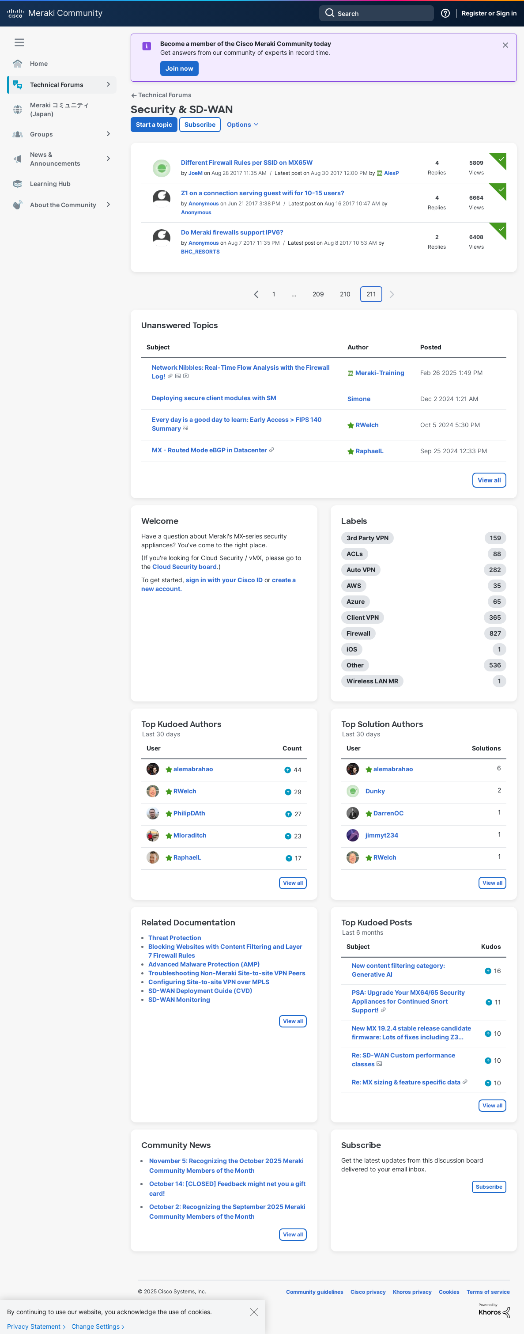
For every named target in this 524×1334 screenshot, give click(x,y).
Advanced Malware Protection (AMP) (204, 964)
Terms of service (488, 1292)
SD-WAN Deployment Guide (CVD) (200, 990)
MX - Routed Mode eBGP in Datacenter (210, 450)
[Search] (376, 13)
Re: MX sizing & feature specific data (407, 1082)
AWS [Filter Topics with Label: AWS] (354, 585)
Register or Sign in (489, 13)
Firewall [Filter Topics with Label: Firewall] (358, 633)
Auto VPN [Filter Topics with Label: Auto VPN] (361, 569)
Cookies (449, 1292)
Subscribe (200, 124)
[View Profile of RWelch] (367, 424)
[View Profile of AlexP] (391, 173)
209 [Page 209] (318, 294)
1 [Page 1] (273, 294)
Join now (179, 68)
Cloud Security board (184, 566)
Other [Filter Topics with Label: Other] (355, 665)
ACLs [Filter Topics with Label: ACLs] (355, 553)
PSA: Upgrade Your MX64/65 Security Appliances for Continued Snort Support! (408, 1001)
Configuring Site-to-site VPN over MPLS (208, 981)
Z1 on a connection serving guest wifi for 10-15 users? (262, 193)
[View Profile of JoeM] (195, 173)
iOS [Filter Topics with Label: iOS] (352, 649)
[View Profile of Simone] (358, 398)
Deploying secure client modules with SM (214, 398)
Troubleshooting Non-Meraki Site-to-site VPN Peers (226, 973)
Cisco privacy (368, 1292)
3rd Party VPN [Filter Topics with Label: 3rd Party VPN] (367, 538)
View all (489, 480)
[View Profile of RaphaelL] (370, 451)
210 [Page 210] (345, 294)
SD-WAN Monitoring (179, 999)
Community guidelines (314, 1292)
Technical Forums (161, 95)
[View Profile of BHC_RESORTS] (200, 251)
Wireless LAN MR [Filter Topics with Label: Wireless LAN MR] (372, 681)
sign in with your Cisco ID (224, 580)
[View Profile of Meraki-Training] (379, 372)
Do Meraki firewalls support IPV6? (232, 232)
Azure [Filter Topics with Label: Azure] (356, 601)
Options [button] (239, 124)
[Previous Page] (256, 294)
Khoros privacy (412, 1292)
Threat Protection (174, 937)
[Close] (253, 1315)
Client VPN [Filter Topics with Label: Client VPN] (363, 617)
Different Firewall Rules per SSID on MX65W (247, 162)
